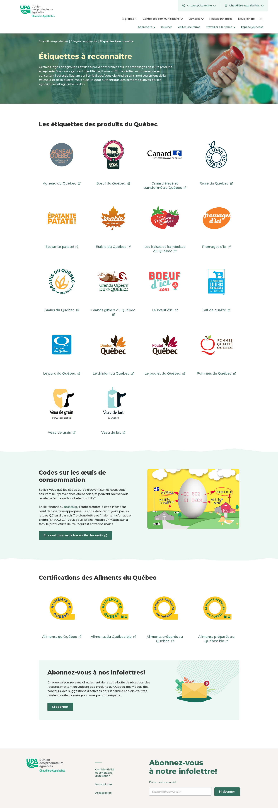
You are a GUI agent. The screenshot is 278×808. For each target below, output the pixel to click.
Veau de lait (113, 433)
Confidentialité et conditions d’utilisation (104, 773)
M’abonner (61, 706)
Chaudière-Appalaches (54, 41)
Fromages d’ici (216, 247)
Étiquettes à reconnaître (117, 41)
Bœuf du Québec (113, 183)
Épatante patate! (61, 247)
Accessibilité (103, 792)
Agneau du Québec (62, 183)
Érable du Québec (113, 247)
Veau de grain (62, 433)
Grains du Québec (61, 310)
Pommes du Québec (216, 373)
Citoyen (76, 41)
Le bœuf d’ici (165, 310)
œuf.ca (70, 507)
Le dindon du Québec (113, 373)
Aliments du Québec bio (113, 637)
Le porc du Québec (61, 373)
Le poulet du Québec (165, 373)
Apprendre (90, 41)
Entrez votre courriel (195, 788)
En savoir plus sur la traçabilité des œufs (76, 536)
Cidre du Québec (216, 183)
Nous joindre (103, 784)
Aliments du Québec (61, 637)
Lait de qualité (216, 310)
